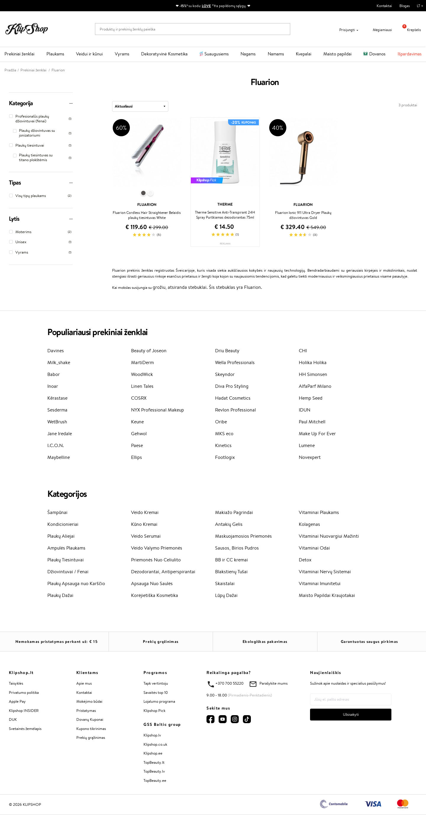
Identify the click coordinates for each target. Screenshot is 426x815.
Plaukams (55, 54)
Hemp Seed (310, 398)
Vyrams (122, 54)
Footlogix (225, 457)
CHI (303, 351)
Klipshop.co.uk (155, 744)
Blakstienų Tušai (231, 572)
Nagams (248, 54)
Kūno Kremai (144, 524)
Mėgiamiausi (378, 30)
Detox (305, 560)
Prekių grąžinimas (160, 641)
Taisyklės (16, 683)
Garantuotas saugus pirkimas (369, 641)
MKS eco (224, 433)
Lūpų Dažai (226, 595)
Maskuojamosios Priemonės (243, 536)
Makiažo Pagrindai (234, 512)
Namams (276, 54)
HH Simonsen (313, 374)
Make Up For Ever (317, 433)
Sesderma (57, 410)
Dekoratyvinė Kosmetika (164, 54)
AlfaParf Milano (315, 386)
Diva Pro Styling (231, 386)
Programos (155, 672)
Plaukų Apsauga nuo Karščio (76, 583)
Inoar (52, 386)
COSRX (138, 398)
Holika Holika (313, 362)
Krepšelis (409, 30)
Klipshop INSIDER (23, 710)
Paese (137, 445)
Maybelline (58, 457)
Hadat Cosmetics (233, 398)
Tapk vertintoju (155, 683)
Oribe (221, 422)
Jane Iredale (59, 433)
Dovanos (377, 54)
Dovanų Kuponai (89, 719)
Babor (53, 374)
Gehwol (139, 433)
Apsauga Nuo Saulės (152, 583)
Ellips (136, 457)
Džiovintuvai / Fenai (67, 572)
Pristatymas (86, 710)
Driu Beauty (227, 351)
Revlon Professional (235, 410)
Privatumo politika (24, 692)
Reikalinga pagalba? (228, 672)
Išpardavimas (410, 54)
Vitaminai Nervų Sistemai (325, 572)
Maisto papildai (337, 54)
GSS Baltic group (162, 724)
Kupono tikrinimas (91, 728)
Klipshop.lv (152, 735)
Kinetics (223, 445)
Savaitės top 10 (155, 692)
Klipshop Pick (154, 710)
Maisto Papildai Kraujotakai (327, 595)
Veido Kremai (145, 512)
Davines (55, 351)
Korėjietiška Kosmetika (154, 595)
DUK (13, 719)
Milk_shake (58, 362)
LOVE (206, 5)
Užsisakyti (351, 714)
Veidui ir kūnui (89, 54)
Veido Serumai (146, 536)
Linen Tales (142, 386)
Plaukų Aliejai (61, 536)
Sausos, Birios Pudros (237, 548)
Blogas (404, 5)
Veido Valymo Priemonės (156, 548)
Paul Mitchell (312, 422)
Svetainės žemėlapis (25, 728)
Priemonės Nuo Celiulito (156, 560)
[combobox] (140, 106)
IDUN (304, 410)
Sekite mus (218, 708)
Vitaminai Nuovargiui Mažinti (329, 536)
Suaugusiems (216, 54)
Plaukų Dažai (60, 595)
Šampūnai (57, 512)
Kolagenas (309, 524)
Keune (137, 422)
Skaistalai (225, 583)
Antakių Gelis (229, 524)
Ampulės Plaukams (66, 548)
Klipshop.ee (152, 753)
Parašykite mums (273, 683)
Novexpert (310, 457)
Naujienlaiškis (325, 672)
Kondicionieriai (62, 524)
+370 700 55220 (229, 683)
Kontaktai (384, 5)
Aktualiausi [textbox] (124, 106)
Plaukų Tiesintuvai (65, 560)
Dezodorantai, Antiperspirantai (163, 572)
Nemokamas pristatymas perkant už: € (56, 641)
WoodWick (142, 374)
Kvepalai (303, 54)
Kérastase (57, 398)
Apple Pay (17, 701)
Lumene (307, 445)
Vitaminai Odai (314, 548)
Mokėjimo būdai (89, 701)
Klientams (87, 672)
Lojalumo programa (159, 701)
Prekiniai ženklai (19, 54)
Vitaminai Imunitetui (320, 583)
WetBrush (57, 422)
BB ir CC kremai (231, 560)
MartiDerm (142, 362)
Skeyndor (225, 374)
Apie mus (84, 683)
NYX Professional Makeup (157, 410)
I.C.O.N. (55, 445)
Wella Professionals (235, 362)
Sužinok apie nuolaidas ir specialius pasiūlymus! (348, 683)
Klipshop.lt (21, 672)
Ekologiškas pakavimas (265, 641)
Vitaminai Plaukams (319, 512)
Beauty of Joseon (149, 351)
